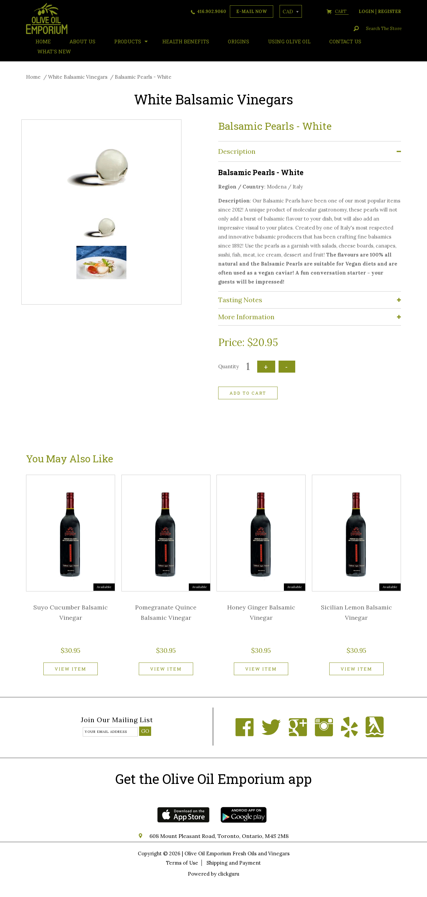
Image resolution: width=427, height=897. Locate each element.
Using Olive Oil (289, 41)
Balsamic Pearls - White (143, 77)
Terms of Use (182, 863)
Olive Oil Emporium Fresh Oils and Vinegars (237, 853)
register (389, 11)
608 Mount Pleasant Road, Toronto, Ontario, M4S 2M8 (219, 836)
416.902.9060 (211, 11)
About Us (82, 41)
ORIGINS (238, 41)
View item (70, 669)
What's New (54, 51)
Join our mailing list (117, 720)
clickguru (228, 874)
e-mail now (251, 11)
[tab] (309, 151)
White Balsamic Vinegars (77, 77)
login (366, 11)
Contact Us (345, 41)
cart (342, 11)
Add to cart (248, 393)
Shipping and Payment (233, 863)
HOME (43, 41)
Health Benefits (185, 41)
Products (127, 41)
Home (33, 77)
